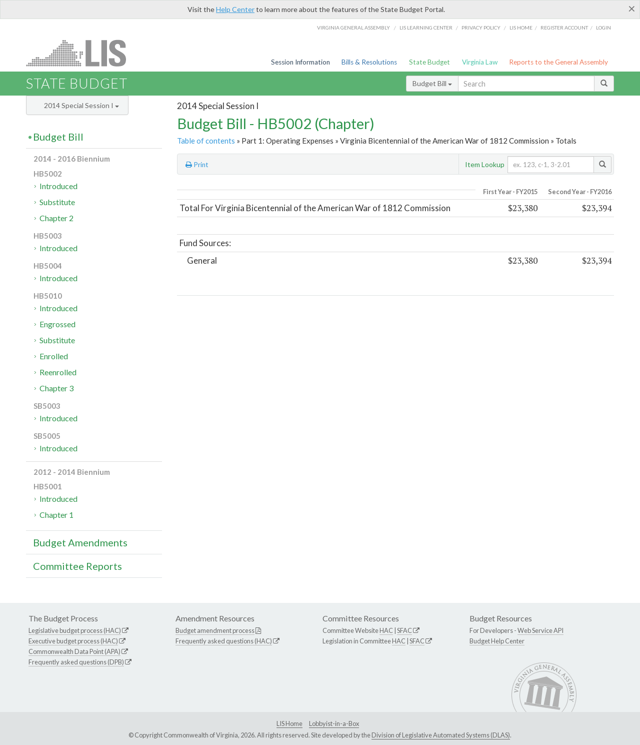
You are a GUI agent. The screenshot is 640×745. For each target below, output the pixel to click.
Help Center (235, 9)
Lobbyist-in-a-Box (334, 723)
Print (197, 165)
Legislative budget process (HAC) (74, 630)
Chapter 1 (57, 514)
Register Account (564, 28)
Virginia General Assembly (353, 28)
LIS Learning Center (426, 28)
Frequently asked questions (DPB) (76, 662)
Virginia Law (480, 62)
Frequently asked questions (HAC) (224, 641)
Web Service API (541, 630)
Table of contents (206, 140)
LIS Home (289, 723)
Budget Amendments (80, 542)
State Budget (429, 62)
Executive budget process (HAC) (73, 641)
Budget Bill (432, 83)
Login (603, 28)
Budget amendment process (215, 630)
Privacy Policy (481, 28)
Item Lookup (484, 164)
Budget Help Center (497, 641)
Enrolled (54, 356)
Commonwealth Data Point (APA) (74, 651)
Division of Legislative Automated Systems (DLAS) (441, 735)
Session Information (300, 62)
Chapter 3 (57, 388)
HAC (386, 630)
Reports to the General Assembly (558, 62)
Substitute (57, 202)
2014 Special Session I (81, 105)
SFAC (404, 630)
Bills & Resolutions (369, 62)
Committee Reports (77, 566)
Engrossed (58, 324)
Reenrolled (58, 372)
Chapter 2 (57, 218)
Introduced (59, 186)
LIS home (521, 28)
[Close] (632, 8)
